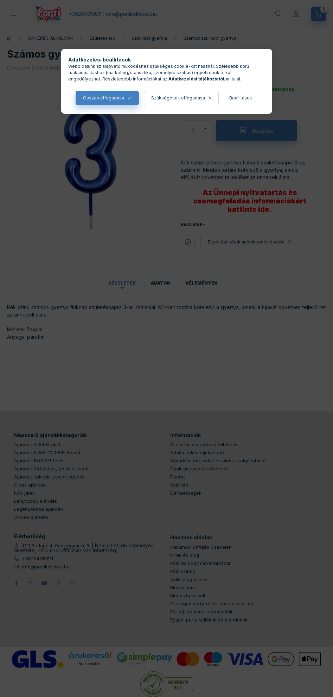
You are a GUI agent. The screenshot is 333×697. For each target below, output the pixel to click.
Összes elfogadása (103, 97)
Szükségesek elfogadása (178, 97)
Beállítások (240, 97)
